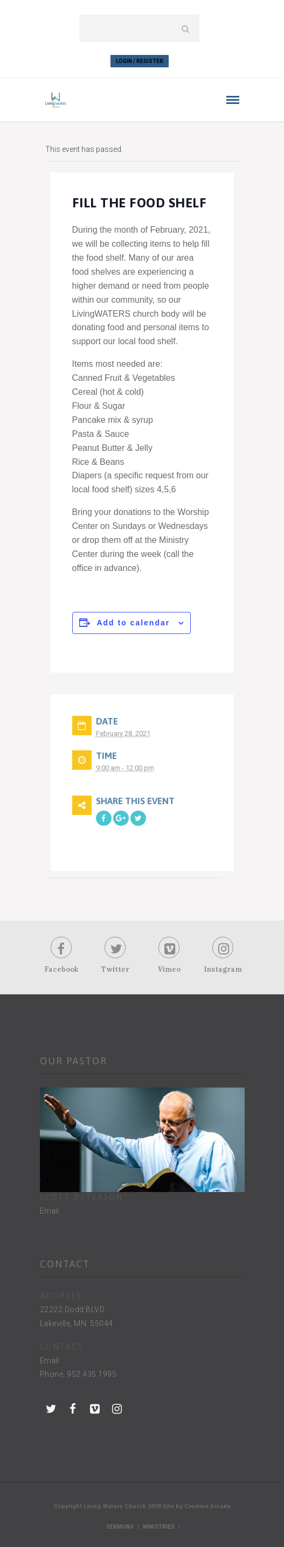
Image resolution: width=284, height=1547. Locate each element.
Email (49, 1211)
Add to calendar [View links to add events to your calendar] (133, 622)
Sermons (120, 1527)
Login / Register (139, 61)
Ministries (159, 1527)
